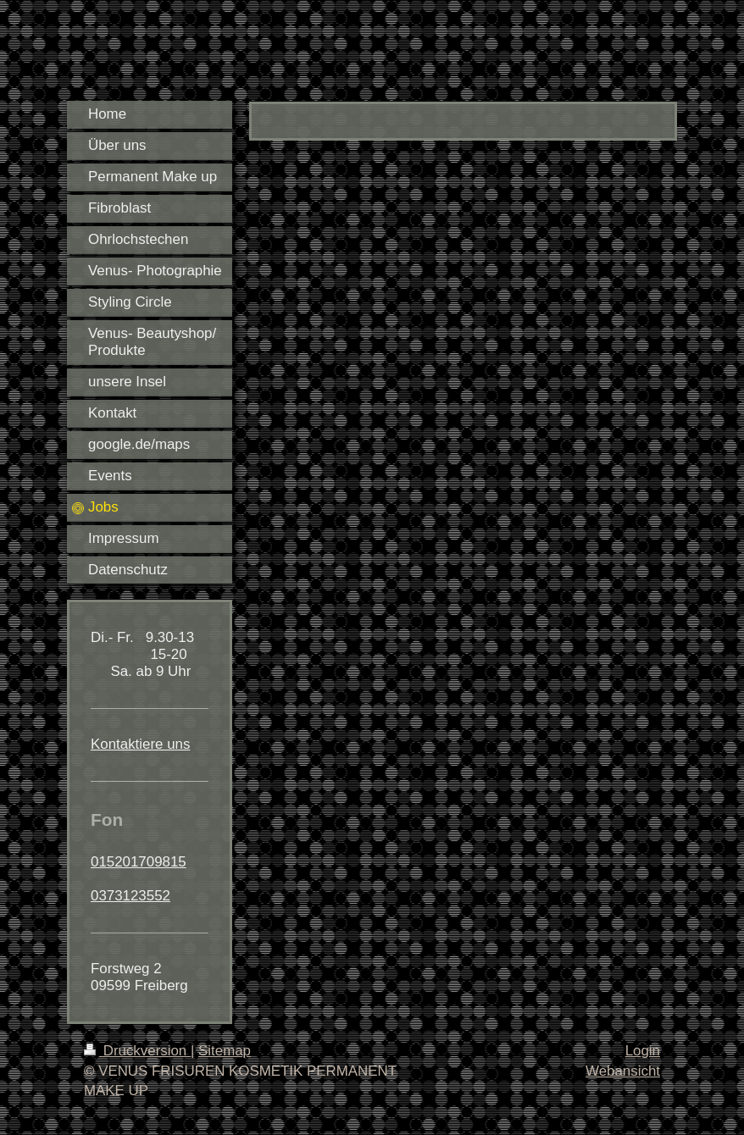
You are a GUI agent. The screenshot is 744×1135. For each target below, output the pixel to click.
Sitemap (224, 1051)
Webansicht (623, 1071)
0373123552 (130, 896)
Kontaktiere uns (140, 744)
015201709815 (138, 862)
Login (642, 1051)
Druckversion (137, 1051)
